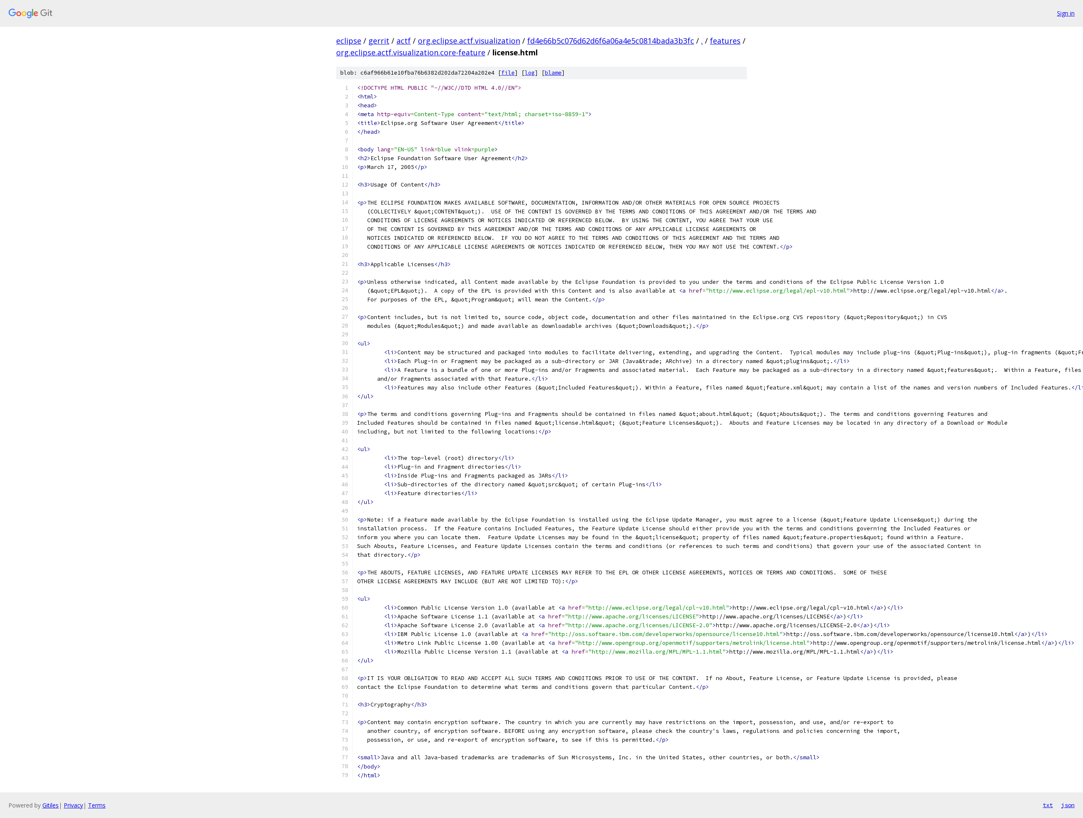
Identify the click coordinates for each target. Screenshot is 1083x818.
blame (553, 72)
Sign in (1066, 13)
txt (1048, 805)
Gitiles (50, 805)
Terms (97, 805)
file (508, 72)
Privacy (73, 805)
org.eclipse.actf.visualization (469, 41)
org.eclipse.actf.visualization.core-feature (410, 52)
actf (403, 41)
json (1068, 805)
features (725, 41)
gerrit (378, 41)
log (530, 72)
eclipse (348, 41)
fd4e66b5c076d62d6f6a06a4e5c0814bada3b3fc (610, 41)
